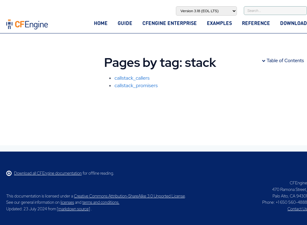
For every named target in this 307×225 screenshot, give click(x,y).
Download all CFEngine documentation (44, 173)
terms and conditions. (100, 202)
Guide (125, 23)
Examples (219, 23)
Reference (256, 23)
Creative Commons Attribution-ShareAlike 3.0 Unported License (129, 196)
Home (101, 23)
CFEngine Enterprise (169, 23)
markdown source (73, 209)
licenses (67, 202)
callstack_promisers (136, 85)
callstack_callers (132, 78)
